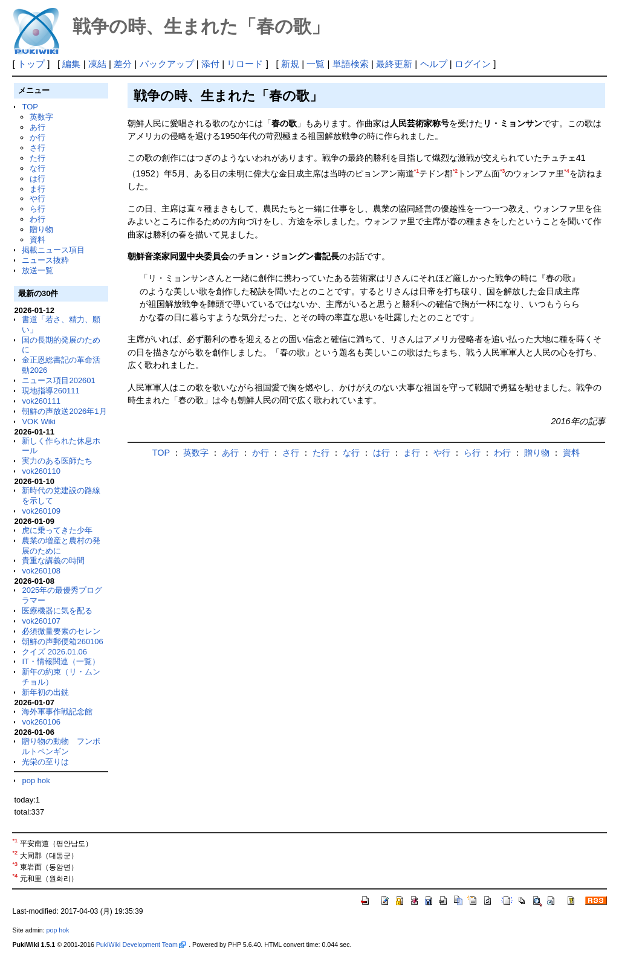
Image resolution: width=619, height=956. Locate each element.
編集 (71, 64)
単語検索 (350, 64)
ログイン (473, 64)
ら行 (37, 208)
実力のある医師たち (57, 460)
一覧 (315, 64)
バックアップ (167, 64)
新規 (290, 64)
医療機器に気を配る (57, 610)
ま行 (37, 188)
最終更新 (394, 64)
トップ (31, 64)
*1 (416, 171)
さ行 (37, 147)
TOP (29, 106)
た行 (37, 158)
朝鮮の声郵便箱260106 (62, 641)
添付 (210, 64)
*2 (455, 171)
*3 (502, 171)
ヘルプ (433, 64)
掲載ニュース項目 (53, 249)
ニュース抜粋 (45, 260)
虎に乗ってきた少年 (57, 530)
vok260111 (41, 400)
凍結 (97, 64)
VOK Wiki (39, 421)
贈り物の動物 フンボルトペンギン (61, 746)
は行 (37, 178)
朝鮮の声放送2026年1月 (64, 411)
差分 (123, 64)
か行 (37, 137)
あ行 (37, 127)
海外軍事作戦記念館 (57, 711)
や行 (37, 198)
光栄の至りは (45, 761)
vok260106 (41, 721)
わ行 (37, 219)
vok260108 (41, 570)
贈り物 (41, 229)
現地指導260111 (50, 390)
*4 (566, 171)
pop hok (36, 780)
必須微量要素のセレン (61, 631)
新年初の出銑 (45, 692)
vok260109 (41, 510)
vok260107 (41, 620)
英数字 (41, 116)
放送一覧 (37, 270)
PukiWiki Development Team (141, 944)
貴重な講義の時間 (53, 560)
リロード (245, 64)
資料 (37, 239)
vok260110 (41, 471)
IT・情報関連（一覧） (61, 661)
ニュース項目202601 (58, 380)
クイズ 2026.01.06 (54, 651)
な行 (37, 168)
